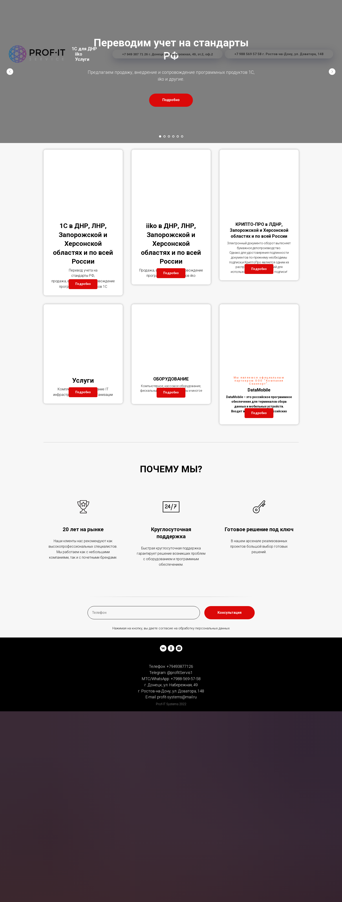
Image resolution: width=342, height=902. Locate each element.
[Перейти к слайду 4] (173, 136)
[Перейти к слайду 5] (178, 136)
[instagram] (179, 680)
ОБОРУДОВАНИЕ (171, 395)
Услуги (82, 59)
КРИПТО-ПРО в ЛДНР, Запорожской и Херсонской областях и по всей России (259, 230)
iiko (78, 54)
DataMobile (259, 406)
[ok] (171, 680)
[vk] (163, 680)
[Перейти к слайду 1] (160, 136)
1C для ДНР (84, 48)
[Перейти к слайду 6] (182, 136)
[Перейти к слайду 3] (169, 136)
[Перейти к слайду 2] (164, 136)
